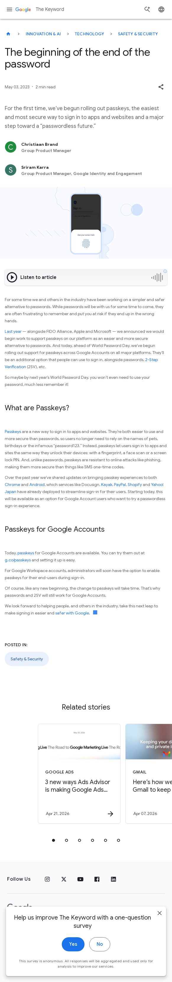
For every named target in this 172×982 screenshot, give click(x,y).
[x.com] (64, 879)
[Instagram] (47, 879)
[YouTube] (80, 879)
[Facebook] (97, 879)
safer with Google (72, 613)
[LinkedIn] (113, 879)
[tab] (53, 840)
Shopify (135, 484)
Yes (73, 945)
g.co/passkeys (18, 560)
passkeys (25, 553)
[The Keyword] (8, 34)
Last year (13, 331)
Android (37, 484)
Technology (89, 34)
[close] (159, 913)
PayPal (120, 484)
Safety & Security (138, 34)
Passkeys (13, 431)
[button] (160, 86)
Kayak (106, 484)
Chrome (12, 484)
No (100, 945)
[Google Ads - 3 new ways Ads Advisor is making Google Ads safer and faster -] (79, 774)
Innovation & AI (43, 34)
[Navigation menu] (9, 9)
